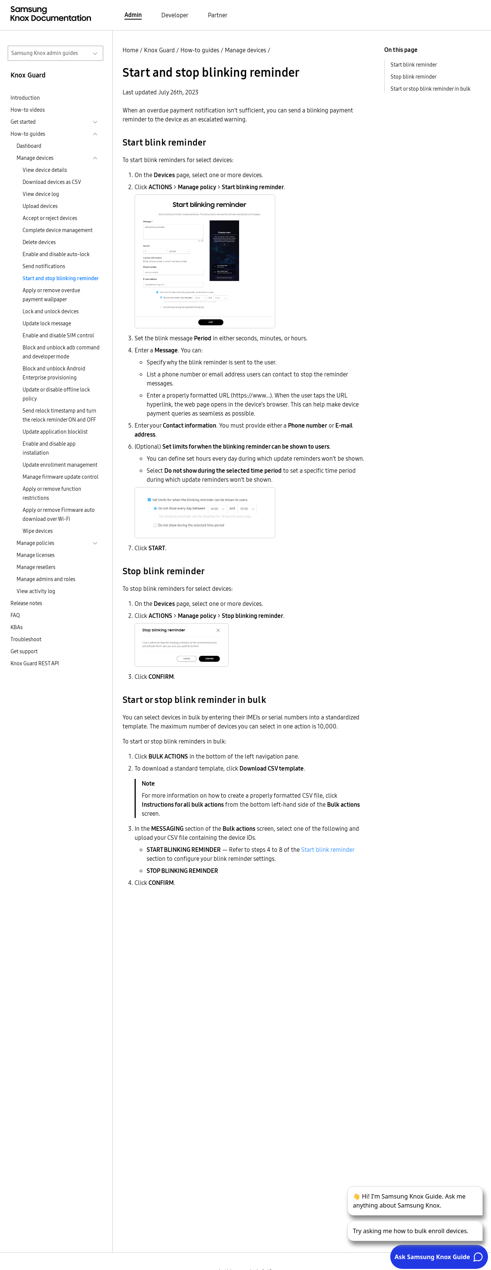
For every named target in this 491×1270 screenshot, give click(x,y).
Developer (174, 15)
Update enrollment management (60, 465)
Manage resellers (36, 567)
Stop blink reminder (413, 76)
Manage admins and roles (46, 579)
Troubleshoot (26, 639)
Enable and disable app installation (49, 448)
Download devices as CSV (52, 182)
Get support (24, 651)
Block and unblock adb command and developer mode (61, 352)
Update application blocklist (55, 431)
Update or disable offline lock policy (56, 394)
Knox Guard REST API (35, 663)
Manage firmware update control (61, 477)
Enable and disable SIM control (58, 335)
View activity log (36, 591)
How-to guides (199, 50)
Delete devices (39, 242)
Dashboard (29, 146)
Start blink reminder (327, 849)
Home (130, 50)
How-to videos (28, 110)
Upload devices (40, 206)
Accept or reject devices (50, 218)
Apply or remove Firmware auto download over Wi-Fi (59, 514)
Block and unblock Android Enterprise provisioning (54, 373)
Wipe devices (38, 531)
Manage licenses (36, 555)
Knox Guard (159, 50)
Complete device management (57, 230)
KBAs (17, 627)
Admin (133, 15)
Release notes (26, 603)
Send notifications (44, 266)
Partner (217, 15)
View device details (45, 170)
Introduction (25, 98)
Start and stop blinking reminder (61, 278)
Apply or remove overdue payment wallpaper (51, 295)
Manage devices (245, 50)
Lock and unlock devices (51, 311)
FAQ (15, 615)
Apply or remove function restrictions (52, 493)
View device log (41, 194)
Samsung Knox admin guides (44, 53)
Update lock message (47, 323)
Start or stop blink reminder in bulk (430, 89)
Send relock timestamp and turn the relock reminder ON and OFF (59, 415)
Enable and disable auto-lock (56, 254)
